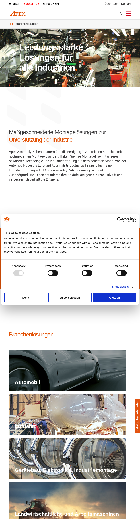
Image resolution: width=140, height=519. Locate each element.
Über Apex (111, 4)
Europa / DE (31, 4)
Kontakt (126, 4)
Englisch (14, 4)
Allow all (114, 297)
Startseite (11, 25)
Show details (120, 286)
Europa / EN (51, 4)
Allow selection (70, 297)
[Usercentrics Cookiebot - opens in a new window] (120, 219)
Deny (25, 297)
